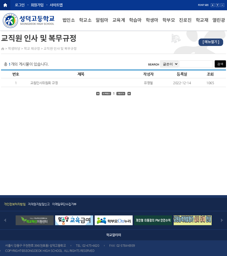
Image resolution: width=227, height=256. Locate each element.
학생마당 (152, 24)
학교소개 (85, 24)
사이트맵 (56, 5)
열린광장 (218, 24)
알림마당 (102, 24)
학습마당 (135, 24)
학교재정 (202, 24)
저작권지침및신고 (39, 204)
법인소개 (68, 24)
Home (2, 48)
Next (222, 220)
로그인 (20, 5)
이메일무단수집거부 (64, 204)
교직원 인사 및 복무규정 (60, 49)
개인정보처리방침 (14, 204)
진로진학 (185, 24)
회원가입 (37, 5)
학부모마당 (168, 24)
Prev (5, 220)
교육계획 (118, 24)
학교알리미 (113, 235)
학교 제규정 (32, 49)
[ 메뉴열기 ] (211, 42)
